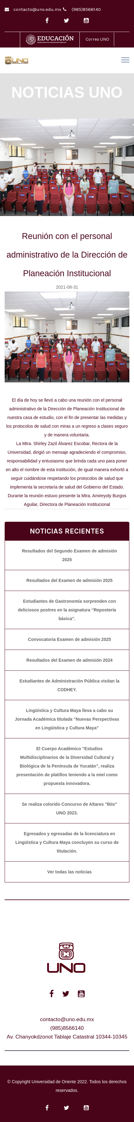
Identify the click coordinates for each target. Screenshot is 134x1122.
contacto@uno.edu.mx (37, 9)
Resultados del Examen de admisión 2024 (69, 660)
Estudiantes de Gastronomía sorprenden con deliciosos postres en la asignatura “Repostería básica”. (67, 610)
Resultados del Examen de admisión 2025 (69, 580)
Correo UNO (97, 39)
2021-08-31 (67, 287)
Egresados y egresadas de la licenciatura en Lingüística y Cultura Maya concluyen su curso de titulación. (67, 842)
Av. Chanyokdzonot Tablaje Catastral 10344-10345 (67, 1037)
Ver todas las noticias (69, 871)
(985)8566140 (86, 9)
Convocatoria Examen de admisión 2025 (69, 639)
